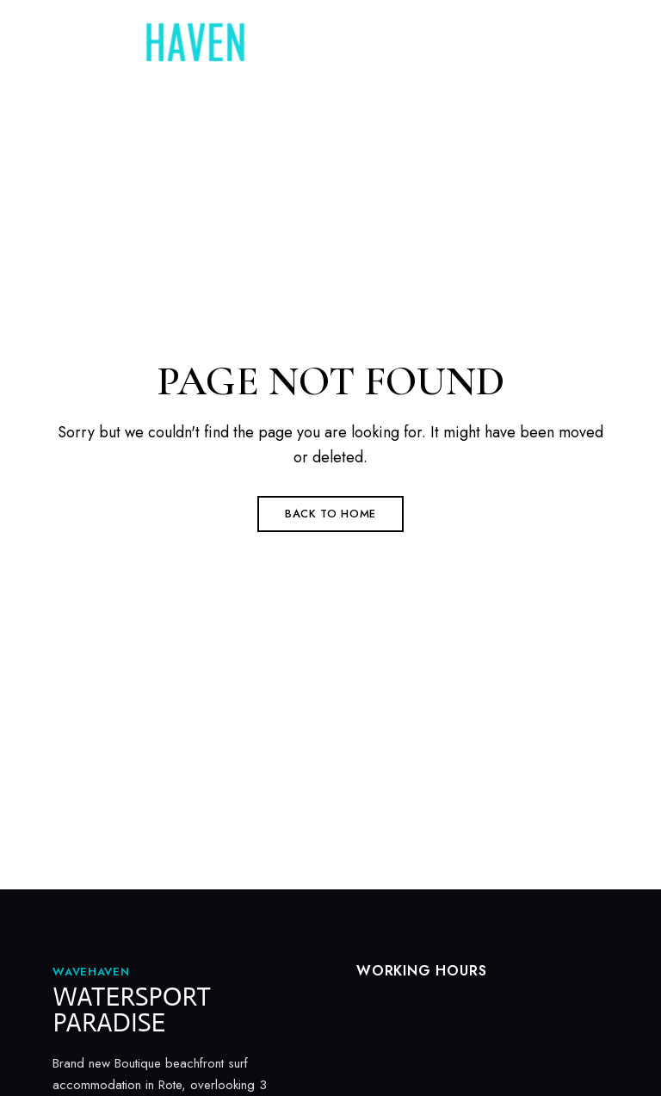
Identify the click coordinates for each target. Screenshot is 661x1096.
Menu (591, 53)
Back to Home (330, 513)
